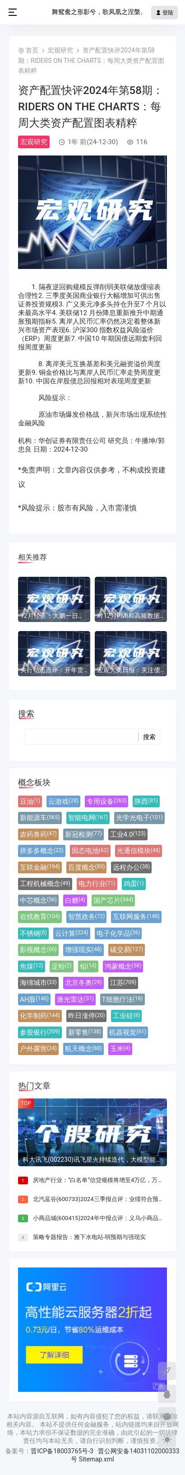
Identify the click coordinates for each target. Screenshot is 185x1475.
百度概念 (86, 867)
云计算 (71, 933)
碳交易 (126, 950)
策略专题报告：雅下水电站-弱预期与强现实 (89, 1237)
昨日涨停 (86, 1016)
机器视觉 (127, 1032)
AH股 (34, 999)
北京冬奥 (83, 983)
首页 (32, 50)
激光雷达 (75, 999)
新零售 (85, 1032)
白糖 (75, 900)
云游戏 (63, 801)
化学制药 (40, 1016)
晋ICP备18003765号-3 (62, 1451)
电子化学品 (118, 933)
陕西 (146, 801)
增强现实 (83, 950)
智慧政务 (86, 917)
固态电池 (90, 851)
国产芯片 (113, 900)
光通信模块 (139, 851)
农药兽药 (38, 834)
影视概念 (38, 950)
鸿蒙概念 (123, 966)
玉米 (120, 1049)
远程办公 (131, 867)
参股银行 (40, 1032)
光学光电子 (139, 818)
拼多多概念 (42, 851)
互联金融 (40, 867)
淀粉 (61, 966)
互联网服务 (136, 917)
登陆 (164, 12)
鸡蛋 (134, 884)
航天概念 (83, 1049)
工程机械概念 (45, 884)
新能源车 (40, 818)
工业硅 (126, 1016)
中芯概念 (38, 900)
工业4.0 (128, 834)
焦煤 (31, 966)
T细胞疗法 (122, 999)
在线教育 (40, 917)
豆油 (30, 801)
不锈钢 (33, 933)
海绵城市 (38, 983)
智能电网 (88, 818)
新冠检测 (83, 834)
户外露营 (38, 1049)
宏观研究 (60, 50)
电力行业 (97, 884)
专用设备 (107, 801)
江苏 (123, 983)
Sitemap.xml (96, 1459)
